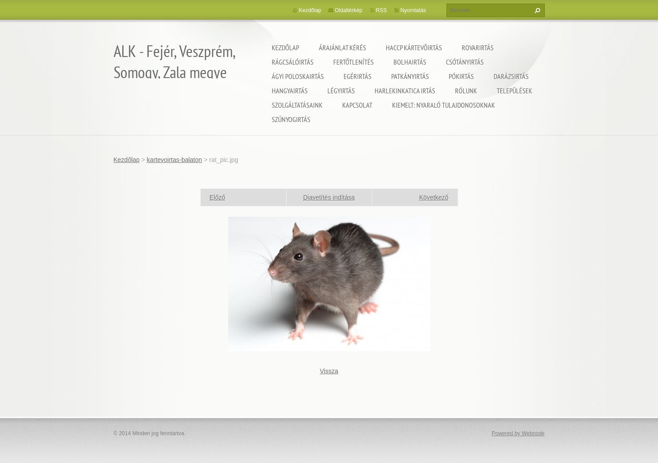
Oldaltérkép (348, 10)
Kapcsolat (357, 104)
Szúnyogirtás (291, 119)
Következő (433, 197)
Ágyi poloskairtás (298, 76)
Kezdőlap (285, 47)
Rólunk (466, 90)
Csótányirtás (465, 61)
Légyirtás (341, 90)
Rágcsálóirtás (293, 61)
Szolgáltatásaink (297, 104)
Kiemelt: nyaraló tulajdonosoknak (443, 104)
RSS (381, 10)
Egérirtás (357, 76)
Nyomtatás (413, 10)
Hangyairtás (290, 90)
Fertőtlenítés (353, 61)
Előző (217, 197)
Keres (536, 10)
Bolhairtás (409, 61)
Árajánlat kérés (342, 47)
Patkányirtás (410, 76)
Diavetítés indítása (329, 197)
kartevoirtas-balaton (174, 159)
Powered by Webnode (518, 433)
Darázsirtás (511, 76)
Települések (514, 90)
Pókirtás (461, 76)
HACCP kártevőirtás (414, 47)
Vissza (329, 371)
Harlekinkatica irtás (405, 90)
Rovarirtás (478, 47)
